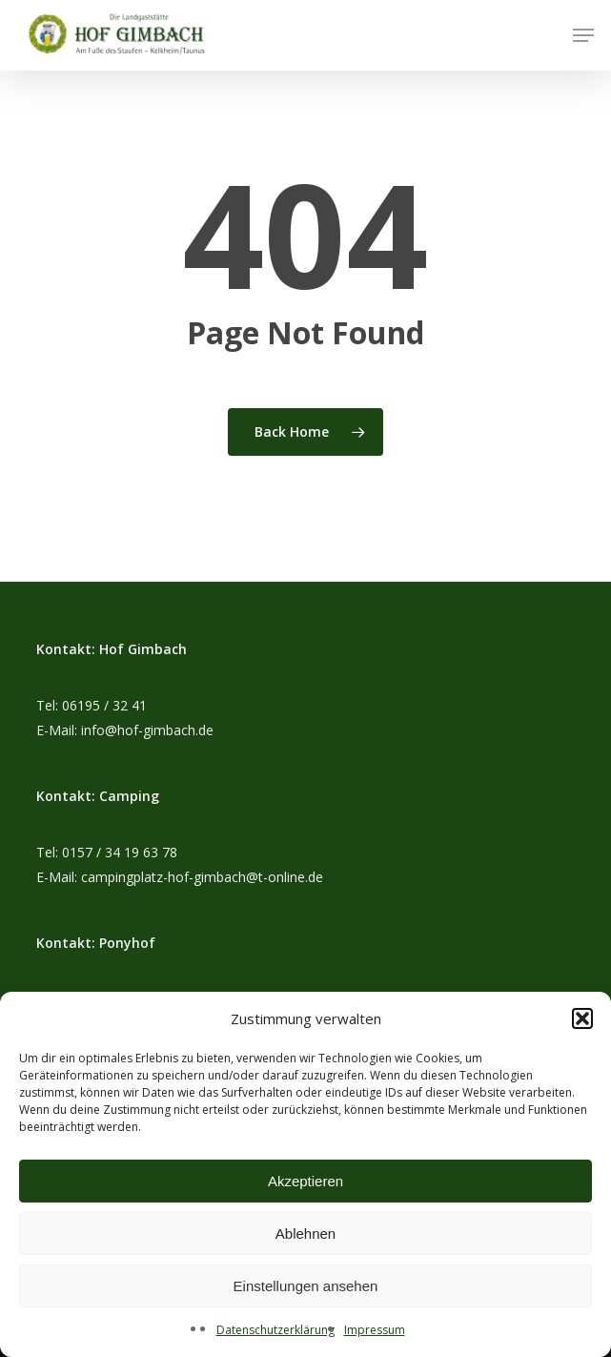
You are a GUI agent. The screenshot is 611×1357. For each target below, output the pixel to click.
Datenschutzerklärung (275, 1330)
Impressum (374, 1330)
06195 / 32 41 (104, 705)
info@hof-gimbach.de (147, 730)
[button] (582, 1018)
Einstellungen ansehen (306, 1286)
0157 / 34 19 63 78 (119, 852)
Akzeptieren (305, 1181)
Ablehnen (305, 1233)
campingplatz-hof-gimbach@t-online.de (202, 877)
